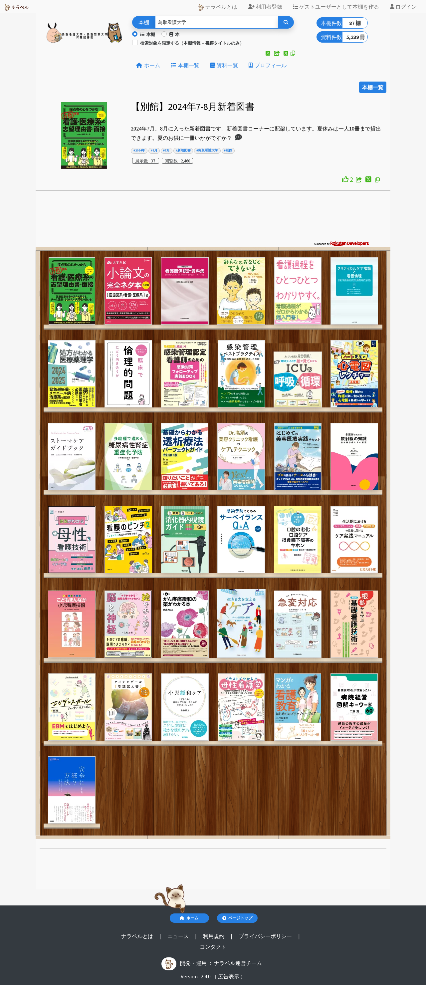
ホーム (148, 65)
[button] (268, 53)
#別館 (228, 150)
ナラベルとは (217, 7)
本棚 (147, 34)
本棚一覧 (185, 65)
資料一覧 (224, 65)
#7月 (166, 150)
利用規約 (214, 936)
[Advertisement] (213, 214)
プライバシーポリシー (266, 936)
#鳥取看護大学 (207, 150)
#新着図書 (183, 150)
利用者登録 (265, 6)
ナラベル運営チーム (238, 963)
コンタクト (213, 946)
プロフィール (268, 65)
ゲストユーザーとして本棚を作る (336, 6)
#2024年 (139, 150)
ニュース (178, 936)
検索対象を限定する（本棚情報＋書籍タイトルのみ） (192, 43)
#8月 (154, 150)
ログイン (403, 6)
